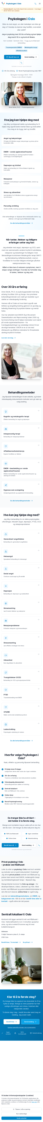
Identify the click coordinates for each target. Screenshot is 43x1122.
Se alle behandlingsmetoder (21, 501)
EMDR (35, 896)
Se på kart (28, 942)
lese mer (34, 1102)
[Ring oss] (35, 3)
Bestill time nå (12, 57)
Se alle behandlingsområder (21, 223)
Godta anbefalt (21, 1118)
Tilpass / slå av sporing (21, 1109)
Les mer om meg (8, 338)
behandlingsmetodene (20, 896)
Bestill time (11, 1022)
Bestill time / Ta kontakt (11, 942)
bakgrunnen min (7, 899)
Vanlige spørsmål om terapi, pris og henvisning (21, 1027)
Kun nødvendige (21, 1114)
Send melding (31, 57)
